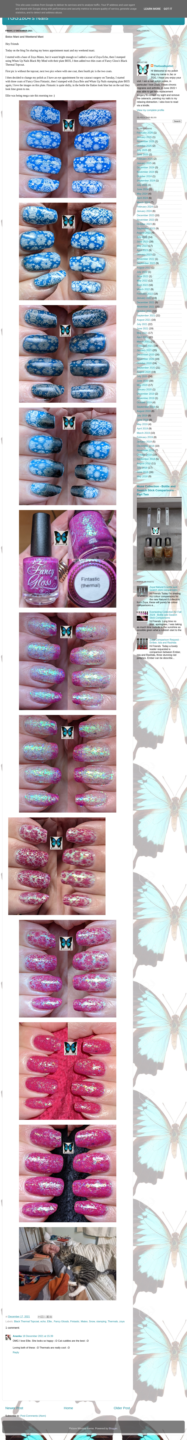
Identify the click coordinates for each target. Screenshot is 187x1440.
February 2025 (145, 158)
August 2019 (144, 411)
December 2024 (145, 167)
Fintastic (74, 1321)
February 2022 (145, 293)
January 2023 (144, 254)
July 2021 (142, 324)
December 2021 (145, 302)
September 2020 (146, 367)
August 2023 (144, 232)
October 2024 (144, 176)
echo (43, 1321)
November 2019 (145, 398)
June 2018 (142, 472)
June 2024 (142, 189)
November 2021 (145, 306)
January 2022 (144, 298)
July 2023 (142, 237)
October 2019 (144, 402)
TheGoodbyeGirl (163, 66)
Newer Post (14, 1408)
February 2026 (145, 132)
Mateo (84, 1321)
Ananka (17, 1336)
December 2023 (145, 215)
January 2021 (144, 350)
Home (68, 1408)
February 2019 (145, 437)
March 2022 (143, 289)
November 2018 (145, 450)
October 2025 (144, 145)
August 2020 (144, 372)
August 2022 (144, 267)
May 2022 (142, 280)
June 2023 (142, 241)
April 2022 (142, 285)
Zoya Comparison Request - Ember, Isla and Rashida (164, 641)
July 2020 (142, 376)
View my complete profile (150, 110)
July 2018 (142, 467)
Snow (92, 1321)
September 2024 (146, 180)
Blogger (113, 1428)
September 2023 (146, 228)
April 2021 (142, 337)
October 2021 (144, 311)
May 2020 (142, 385)
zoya (122, 1321)
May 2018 (142, 476)
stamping (101, 1321)
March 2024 (143, 202)
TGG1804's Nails (27, 18)
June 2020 (142, 380)
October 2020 (144, 363)
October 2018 (144, 454)
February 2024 (145, 206)
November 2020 (145, 359)
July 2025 (142, 150)
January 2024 (144, 211)
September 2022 (146, 263)
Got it (168, 8)
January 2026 (144, 137)
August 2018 (144, 463)
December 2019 (145, 393)
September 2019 (146, 406)
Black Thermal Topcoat (26, 1321)
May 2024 (142, 193)
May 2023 (142, 245)
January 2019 (144, 441)
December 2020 (145, 354)
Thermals (113, 1321)
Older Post (122, 1408)
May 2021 (142, 332)
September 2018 (146, 459)
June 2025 (142, 154)
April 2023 (142, 250)
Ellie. (49, 1321)
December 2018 (145, 445)
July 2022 (142, 271)
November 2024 (145, 171)
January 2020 (144, 389)
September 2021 (146, 315)
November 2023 (145, 219)
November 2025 (145, 141)
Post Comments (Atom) (33, 1415)
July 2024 (142, 185)
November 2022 (145, 259)
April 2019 (142, 428)
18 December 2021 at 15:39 (38, 1336)
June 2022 (142, 276)
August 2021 (144, 319)
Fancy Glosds (61, 1321)
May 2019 (142, 424)
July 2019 (142, 415)
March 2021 (143, 341)
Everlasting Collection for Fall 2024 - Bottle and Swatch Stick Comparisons (165, 615)
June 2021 (142, 328)
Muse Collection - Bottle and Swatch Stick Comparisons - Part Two (156, 490)
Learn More (152, 8)
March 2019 (143, 433)
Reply (16, 1352)
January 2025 (144, 163)
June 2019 (142, 419)
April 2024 (142, 198)
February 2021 (145, 345)
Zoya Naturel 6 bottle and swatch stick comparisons (163, 588)
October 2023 (144, 224)
